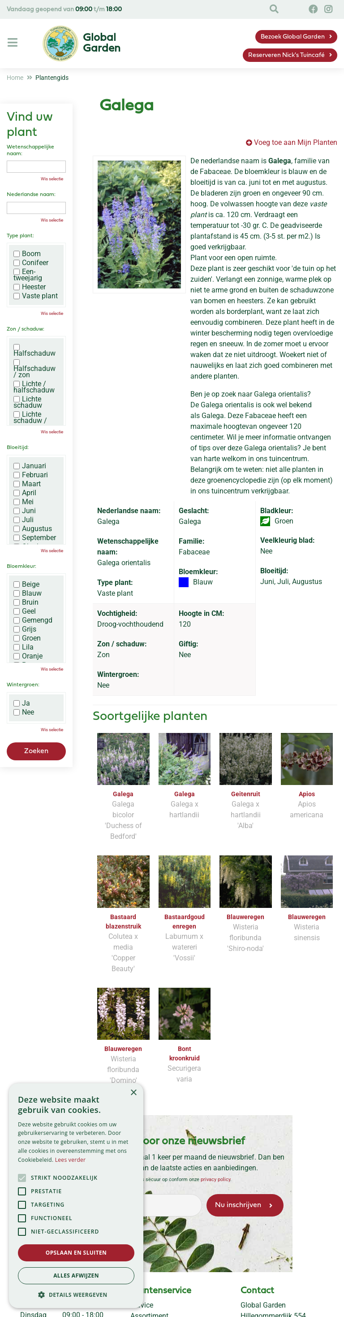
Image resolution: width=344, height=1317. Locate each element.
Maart (27, 484)
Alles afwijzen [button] (76, 1275)
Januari (29, 466)
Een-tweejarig (27, 275)
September (34, 538)
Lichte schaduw (27, 402)
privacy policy (215, 1179)
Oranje (28, 656)
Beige (26, 584)
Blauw (27, 593)
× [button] (133, 1093)
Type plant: (20, 236)
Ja (21, 703)
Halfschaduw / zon (34, 368)
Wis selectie (52, 178)
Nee (23, 712)
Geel (24, 611)
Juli (23, 520)
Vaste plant (35, 296)
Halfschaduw (34, 350)
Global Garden (263, 1305)
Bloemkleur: (21, 566)
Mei (23, 502)
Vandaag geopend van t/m (64, 10)
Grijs (24, 629)
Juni (24, 511)
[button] (76, 1294)
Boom (27, 254)
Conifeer (30, 263)
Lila (23, 647)
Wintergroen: (23, 685)
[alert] (76, 1195)
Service (141, 1305)
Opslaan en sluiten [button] (76, 1252)
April (24, 493)
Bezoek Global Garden (293, 37)
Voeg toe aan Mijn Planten (295, 142)
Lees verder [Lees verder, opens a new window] (70, 1160)
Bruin (26, 602)
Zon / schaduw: (25, 329)
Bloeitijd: (18, 447)
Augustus (32, 529)
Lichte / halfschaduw (34, 387)
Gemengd (32, 620)
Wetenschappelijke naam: (30, 150)
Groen (27, 638)
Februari (30, 475)
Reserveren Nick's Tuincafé (286, 55)
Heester (29, 287)
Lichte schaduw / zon (30, 420)
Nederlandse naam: (31, 194)
